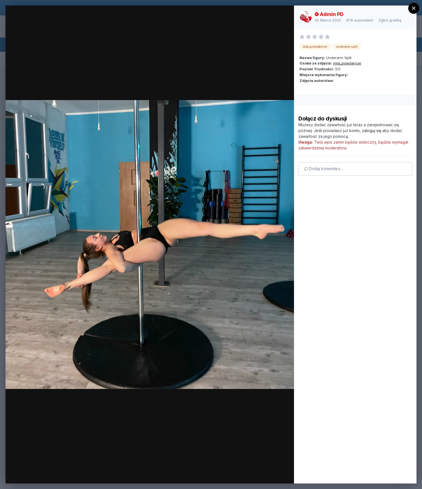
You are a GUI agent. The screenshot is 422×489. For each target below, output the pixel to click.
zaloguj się (371, 130)
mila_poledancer (347, 63)
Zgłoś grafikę (390, 20)
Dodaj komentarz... (323, 168)
